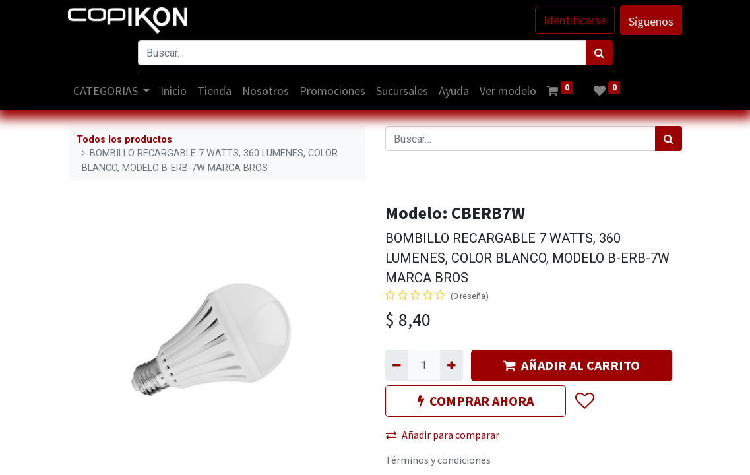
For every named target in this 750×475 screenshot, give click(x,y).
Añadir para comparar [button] (442, 434)
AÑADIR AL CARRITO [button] (571, 365)
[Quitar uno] (396, 365)
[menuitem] (174, 91)
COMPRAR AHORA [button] (476, 401)
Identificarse (575, 20)
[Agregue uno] (451, 365)
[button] (584, 401)
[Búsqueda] (599, 52)
